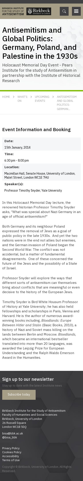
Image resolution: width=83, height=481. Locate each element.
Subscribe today (19, 394)
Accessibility (10, 456)
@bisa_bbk (9, 437)
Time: (9, 154)
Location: (11, 167)
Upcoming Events (42, 98)
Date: (9, 141)
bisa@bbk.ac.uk (12, 433)
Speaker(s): (11, 184)
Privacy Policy (10, 448)
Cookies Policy (11, 452)
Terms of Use (11, 460)
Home (6, 96)
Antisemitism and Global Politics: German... (67, 103)
